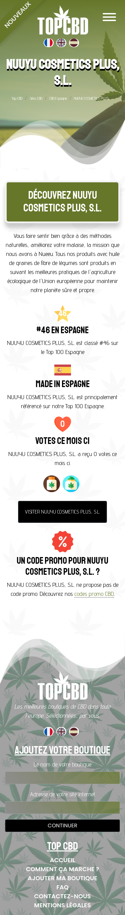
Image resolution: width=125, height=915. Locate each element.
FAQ (62, 887)
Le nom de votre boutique (62, 764)
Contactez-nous (62, 896)
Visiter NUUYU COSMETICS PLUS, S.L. (62, 512)
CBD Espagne (58, 98)
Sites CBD (35, 98)
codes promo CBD (94, 593)
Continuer (62, 825)
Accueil (62, 860)
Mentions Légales (62, 905)
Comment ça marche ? (62, 869)
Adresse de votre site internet (62, 794)
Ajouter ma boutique (62, 878)
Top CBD (17, 98)
